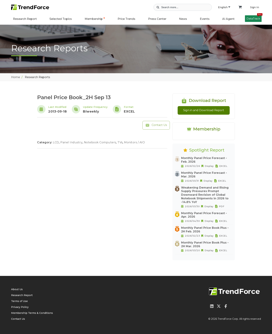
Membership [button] (94, 19)
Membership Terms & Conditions (32, 313)
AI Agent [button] (228, 19)
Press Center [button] (157, 19)
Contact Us (156, 125)
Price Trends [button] (126, 19)
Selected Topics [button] (60, 19)
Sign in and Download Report (203, 110)
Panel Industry (71, 142)
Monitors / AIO (134, 142)
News (183, 19)
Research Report (25, 19)
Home (15, 77)
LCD (56, 142)
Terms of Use (19, 301)
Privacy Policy (20, 307)
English (224, 7)
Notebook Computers (100, 142)
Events (205, 19)
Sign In (254, 7)
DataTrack (254, 17)
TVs (120, 142)
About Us (17, 289)
